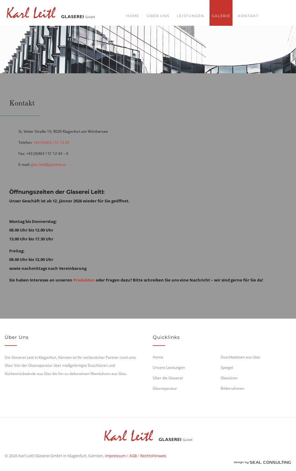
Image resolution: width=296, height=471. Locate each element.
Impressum (115, 455)
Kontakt (248, 15)
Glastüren (229, 378)
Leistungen (190, 15)
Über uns (158, 15)
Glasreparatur (165, 388)
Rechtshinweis (153, 455)
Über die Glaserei (168, 378)
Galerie (221, 15)
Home (132, 15)
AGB (133, 455)
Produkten (84, 280)
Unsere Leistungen (169, 367)
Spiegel (227, 367)
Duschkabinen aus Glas (240, 357)
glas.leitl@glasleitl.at (48, 164)
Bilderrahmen (232, 388)
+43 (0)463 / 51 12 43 (51, 142)
